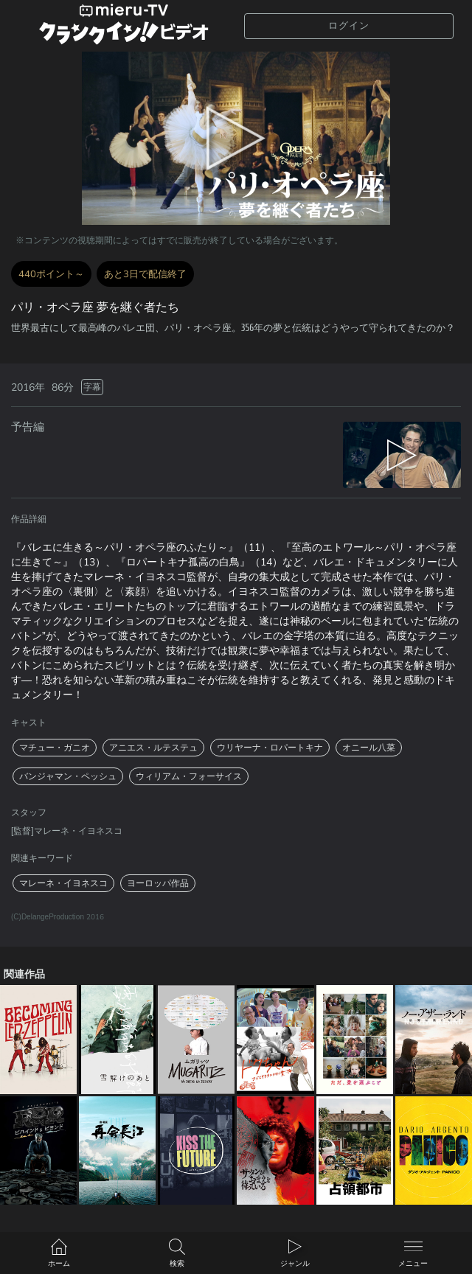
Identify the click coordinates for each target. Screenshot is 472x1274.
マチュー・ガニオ (54, 747)
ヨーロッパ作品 (158, 883)
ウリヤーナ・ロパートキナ (270, 747)
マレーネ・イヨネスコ (63, 883)
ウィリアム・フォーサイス (189, 776)
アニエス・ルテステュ (153, 747)
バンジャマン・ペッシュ (68, 776)
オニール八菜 (368, 747)
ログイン (348, 25)
